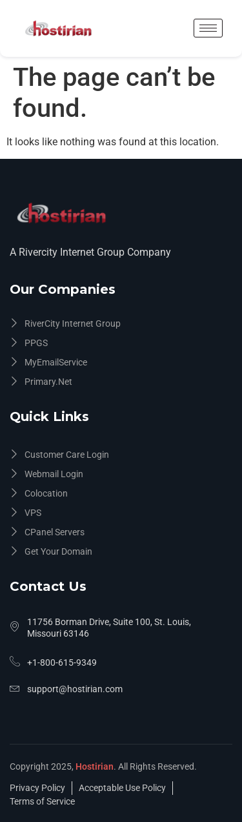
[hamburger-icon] (208, 28)
